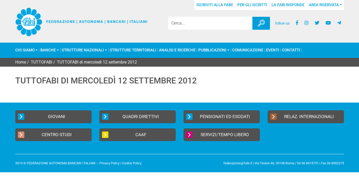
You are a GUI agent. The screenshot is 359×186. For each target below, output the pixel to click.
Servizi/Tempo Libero (217, 134)
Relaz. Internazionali (302, 116)
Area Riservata (324, 5)
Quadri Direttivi (130, 116)
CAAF (124, 134)
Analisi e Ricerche (177, 50)
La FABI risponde (288, 5)
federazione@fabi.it (237, 163)
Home (20, 62)
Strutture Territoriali (133, 50)
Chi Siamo (25, 50)
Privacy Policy (109, 163)
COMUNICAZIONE (247, 50)
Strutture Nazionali (83, 50)
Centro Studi (45, 134)
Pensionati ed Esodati (218, 116)
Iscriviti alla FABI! (214, 5)
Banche (48, 50)
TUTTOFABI (41, 62)
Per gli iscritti (252, 5)
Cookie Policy (132, 163)
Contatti (291, 50)
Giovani (41, 116)
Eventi (272, 50)
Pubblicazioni (212, 50)
